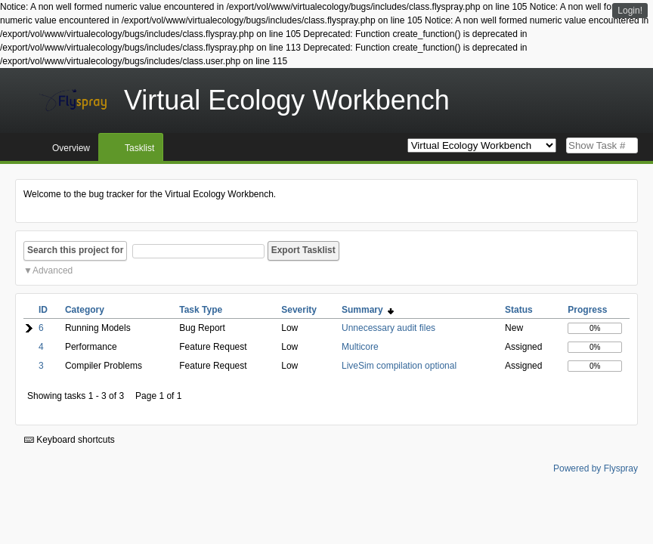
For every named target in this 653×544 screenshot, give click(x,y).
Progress (587, 309)
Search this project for (75, 250)
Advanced (52, 270)
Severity (299, 309)
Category (84, 309)
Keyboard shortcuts (69, 439)
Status (519, 309)
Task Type (200, 309)
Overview (71, 148)
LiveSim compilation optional (399, 365)
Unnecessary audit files (388, 328)
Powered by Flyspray (595, 468)
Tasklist (139, 148)
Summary (368, 309)
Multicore (360, 347)
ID (43, 309)
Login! (629, 10)
